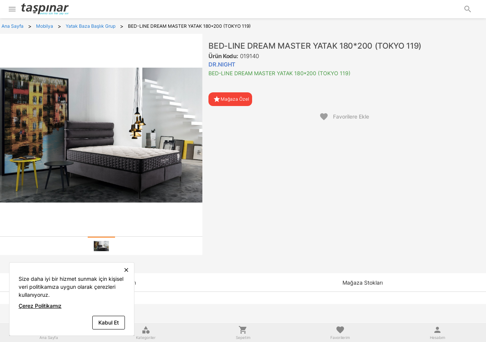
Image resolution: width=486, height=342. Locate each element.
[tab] (101, 246)
